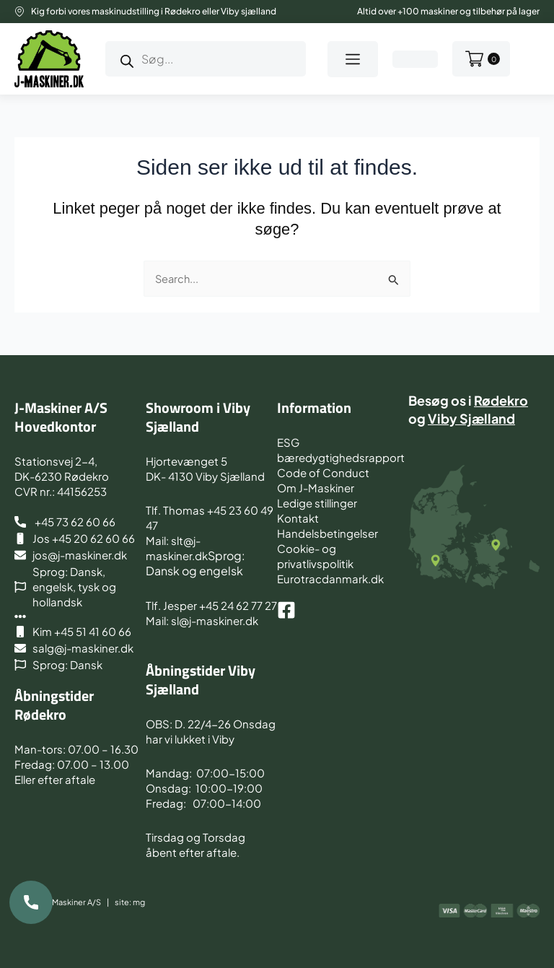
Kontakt (298, 518)
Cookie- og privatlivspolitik (315, 555)
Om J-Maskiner (315, 487)
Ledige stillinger (317, 503)
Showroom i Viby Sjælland (198, 416)
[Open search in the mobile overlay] (205, 59)
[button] (353, 59)
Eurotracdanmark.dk (330, 578)
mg (139, 902)
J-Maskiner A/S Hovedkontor (60, 416)
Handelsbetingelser (327, 533)
